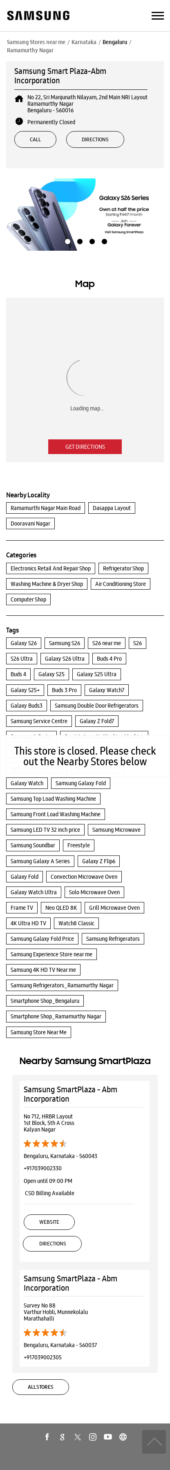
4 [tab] (103, 240)
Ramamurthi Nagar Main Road (46, 508)
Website (49, 1221)
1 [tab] (67, 240)
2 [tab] (79, 240)
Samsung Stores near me (36, 42)
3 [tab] (91, 240)
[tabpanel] (85, 214)
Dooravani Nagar (30, 523)
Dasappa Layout (112, 508)
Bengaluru (115, 42)
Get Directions (85, 446)
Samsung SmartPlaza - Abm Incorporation (70, 1094)
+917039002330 (43, 1168)
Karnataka (84, 42)
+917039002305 (43, 1357)
